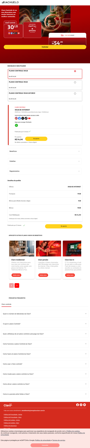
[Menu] (2, 2)
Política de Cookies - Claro (11, 423)
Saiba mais (16, 275)
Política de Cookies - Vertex (12, 420)
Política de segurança (10, 425)
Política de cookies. (73, 431)
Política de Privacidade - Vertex (13, 414)
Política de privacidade (43, 440)
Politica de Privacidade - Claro (12, 417)
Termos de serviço (58, 440)
